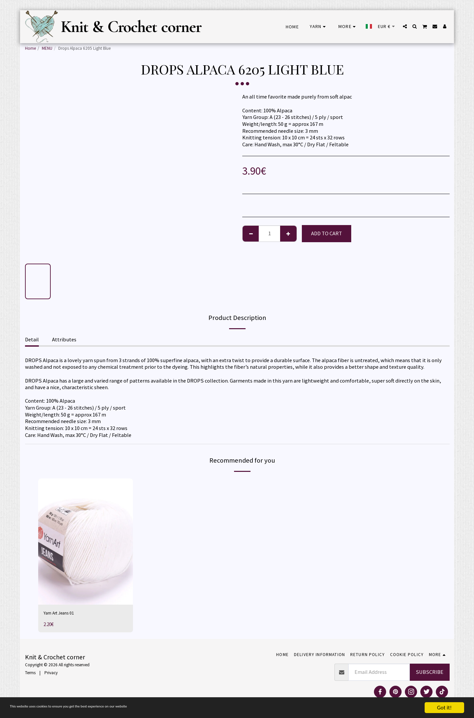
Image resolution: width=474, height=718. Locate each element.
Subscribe (429, 673)
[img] (85, 541)
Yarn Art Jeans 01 (62, 613)
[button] (404, 26)
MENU (47, 48)
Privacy (51, 674)
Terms (30, 674)
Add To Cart (326, 233)
